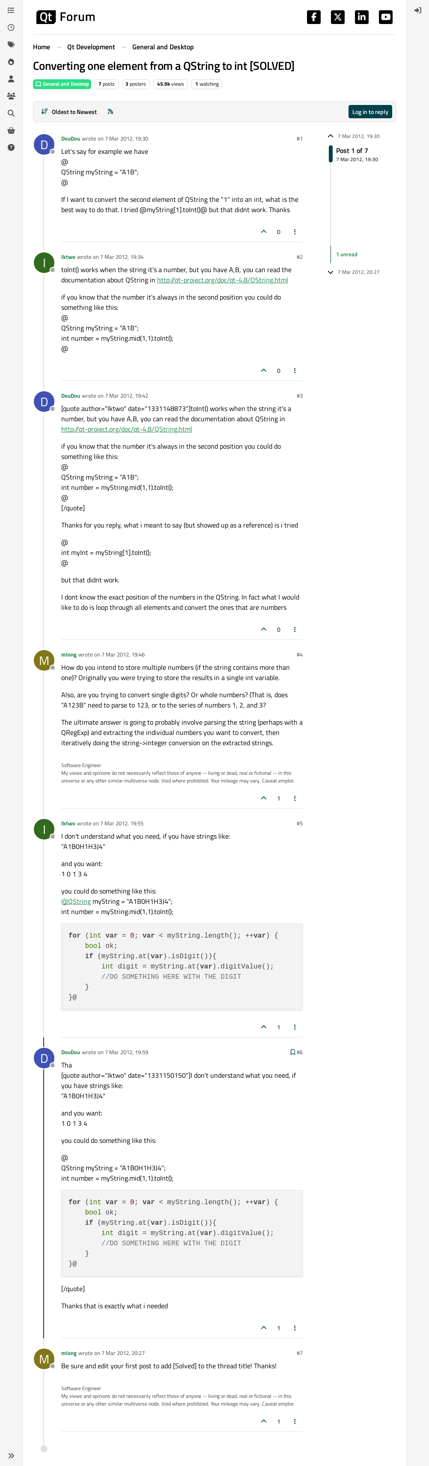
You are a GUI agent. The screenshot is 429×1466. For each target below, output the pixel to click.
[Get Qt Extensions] (11, 130)
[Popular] (11, 62)
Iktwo (68, 256)
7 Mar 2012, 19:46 (123, 654)
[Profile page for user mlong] (44, 660)
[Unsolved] (11, 147)
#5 (300, 823)
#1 (300, 138)
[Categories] (11, 10)
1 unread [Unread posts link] (347, 254)
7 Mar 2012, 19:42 (126, 395)
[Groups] (11, 96)
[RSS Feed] (110, 111)
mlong (69, 654)
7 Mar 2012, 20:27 (123, 1353)
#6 (300, 1052)
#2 (300, 256)
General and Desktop (62, 84)
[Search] (11, 113)
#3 (300, 395)
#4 (300, 654)
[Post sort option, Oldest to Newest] (69, 111)
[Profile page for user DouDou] (44, 144)
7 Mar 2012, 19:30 (126, 138)
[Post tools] (295, 231)
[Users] (11, 79)
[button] (11, 1456)
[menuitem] (418, 10)
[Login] (418, 10)
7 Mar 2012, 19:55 (121, 823)
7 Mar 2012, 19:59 (126, 1052)
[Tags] (11, 44)
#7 (300, 1353)
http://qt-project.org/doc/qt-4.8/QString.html (222, 280)
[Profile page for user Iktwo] (44, 262)
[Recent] (11, 27)
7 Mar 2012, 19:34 (121, 256)
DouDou (70, 138)
